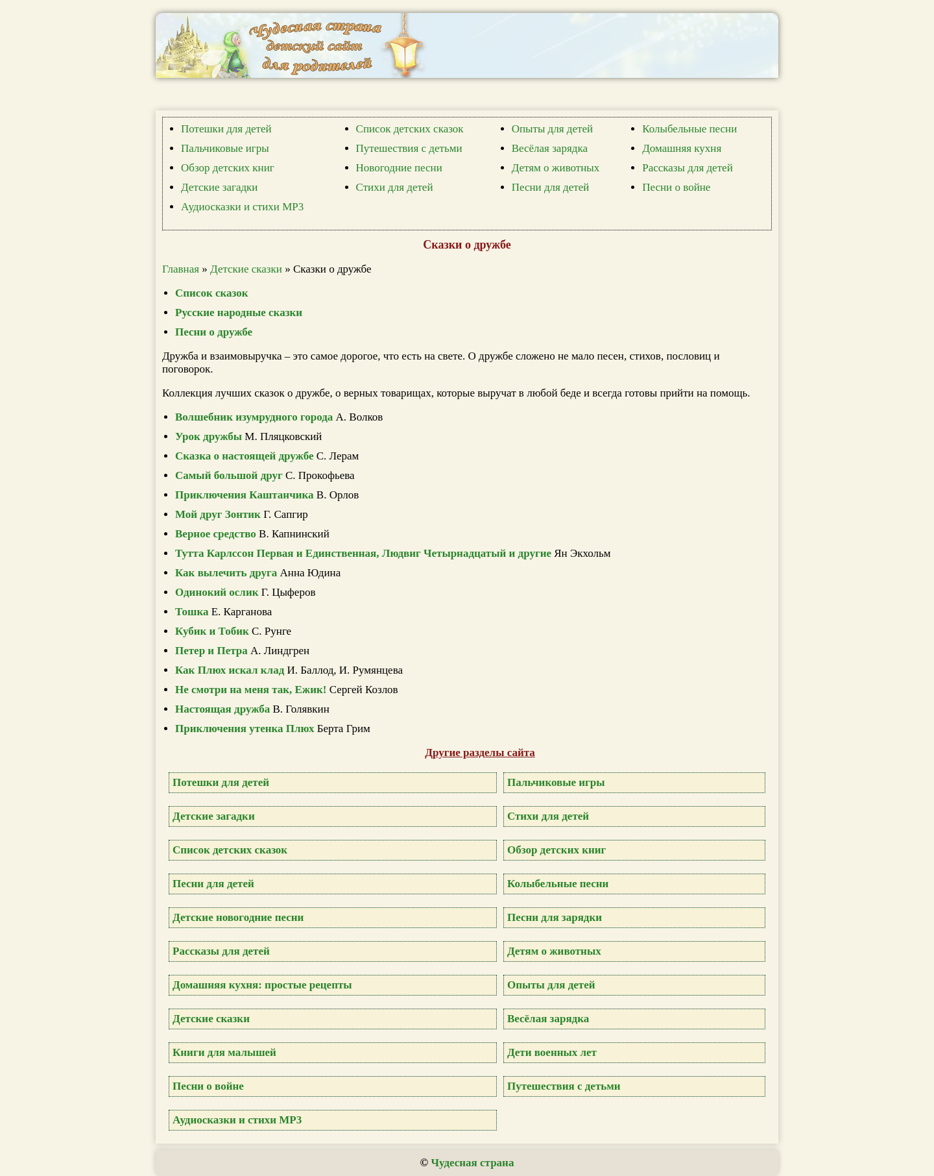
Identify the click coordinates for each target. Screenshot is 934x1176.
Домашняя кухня (681, 148)
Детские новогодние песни (238, 917)
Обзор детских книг (227, 168)
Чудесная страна (472, 1163)
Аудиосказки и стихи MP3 (242, 207)
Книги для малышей (224, 1052)
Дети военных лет (552, 1052)
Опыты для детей (552, 129)
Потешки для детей (226, 129)
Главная (180, 269)
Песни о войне (676, 187)
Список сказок (211, 293)
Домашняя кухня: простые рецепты (262, 985)
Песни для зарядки (554, 917)
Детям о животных (556, 168)
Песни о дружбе (213, 332)
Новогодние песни (399, 168)
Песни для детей (551, 187)
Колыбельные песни (689, 129)
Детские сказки (246, 269)
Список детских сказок (410, 129)
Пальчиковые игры (225, 148)
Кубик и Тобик (212, 631)
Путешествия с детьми (409, 148)
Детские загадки (219, 187)
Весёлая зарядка (550, 148)
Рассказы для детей (687, 168)
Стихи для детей (394, 187)
